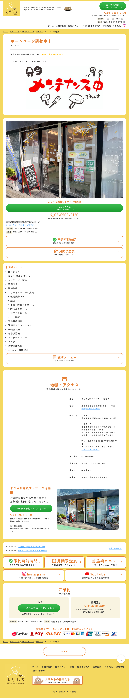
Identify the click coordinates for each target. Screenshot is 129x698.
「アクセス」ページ (90, 449)
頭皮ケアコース (18, 313)
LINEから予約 (112, 6)
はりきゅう (14, 271)
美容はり (13, 284)
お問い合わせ (38, 670)
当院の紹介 (61, 25)
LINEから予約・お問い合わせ (31, 508)
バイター (13, 341)
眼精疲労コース (18, 296)
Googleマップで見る (15, 224)
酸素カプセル (94, 25)
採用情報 (120, 666)
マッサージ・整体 (17, 280)
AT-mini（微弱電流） (19, 349)
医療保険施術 (15, 345)
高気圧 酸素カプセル (19, 276)
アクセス (116, 25)
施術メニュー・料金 (77, 25)
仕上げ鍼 (15, 317)
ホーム (51, 25)
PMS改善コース (18, 308)
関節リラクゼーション (20, 325)
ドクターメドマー (17, 337)
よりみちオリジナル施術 (21, 292)
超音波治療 (14, 333)
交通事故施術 (15, 321)
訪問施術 (107, 25)
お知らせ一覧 (115, 548)
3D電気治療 (14, 329)
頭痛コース (16, 300)
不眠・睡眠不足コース (22, 304)
